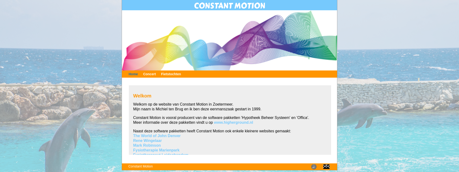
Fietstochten (171, 74)
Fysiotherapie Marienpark (156, 150)
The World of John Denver (157, 136)
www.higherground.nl (233, 122)
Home (133, 74)
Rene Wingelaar (147, 141)
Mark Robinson (147, 145)
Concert (149, 74)
